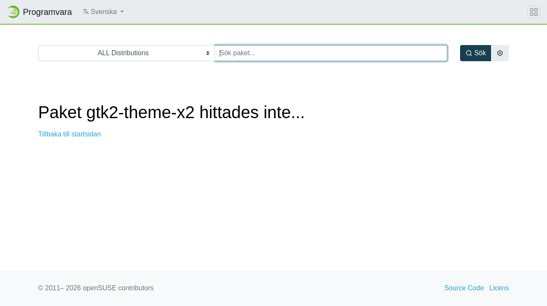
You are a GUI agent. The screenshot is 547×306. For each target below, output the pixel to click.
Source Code (464, 288)
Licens (499, 288)
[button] (103, 11)
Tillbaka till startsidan (69, 134)
